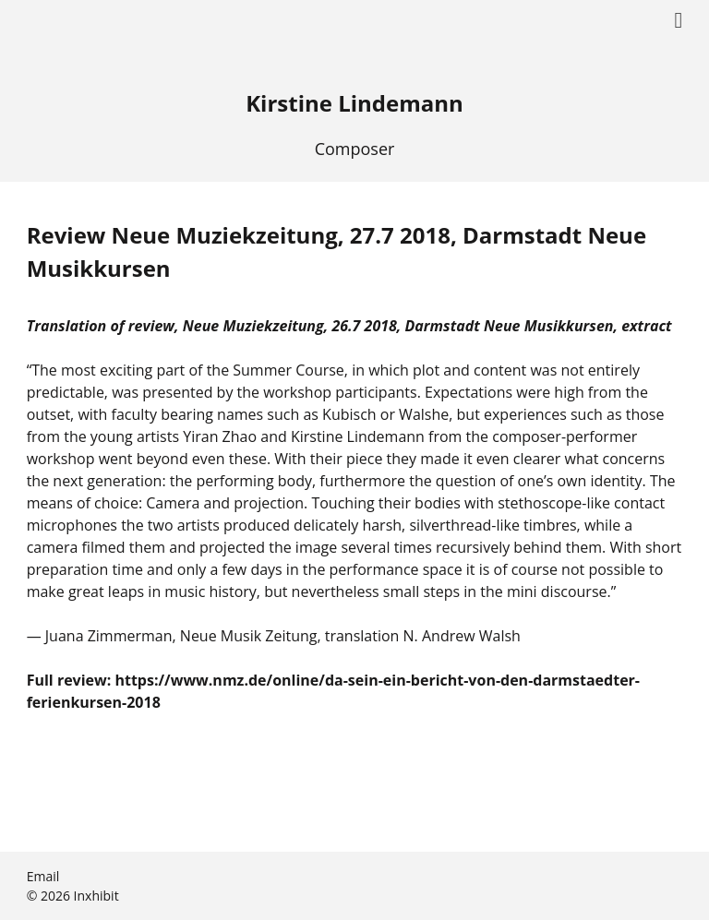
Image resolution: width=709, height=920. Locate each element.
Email (43, 876)
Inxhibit (96, 895)
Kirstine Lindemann (354, 103)
